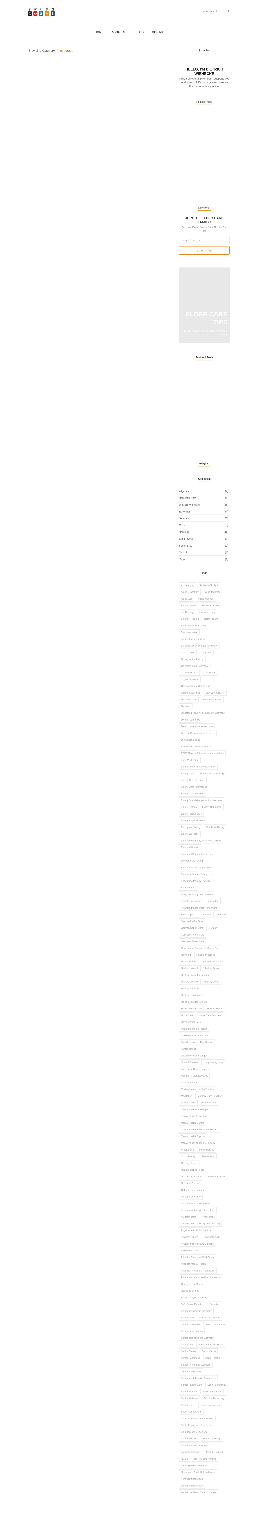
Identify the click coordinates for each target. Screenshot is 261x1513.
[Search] (213, 11)
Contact (159, 32)
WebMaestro (61, 1505)
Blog (140, 32)
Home (99, 32)
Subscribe (204, 241)
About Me (119, 32)
